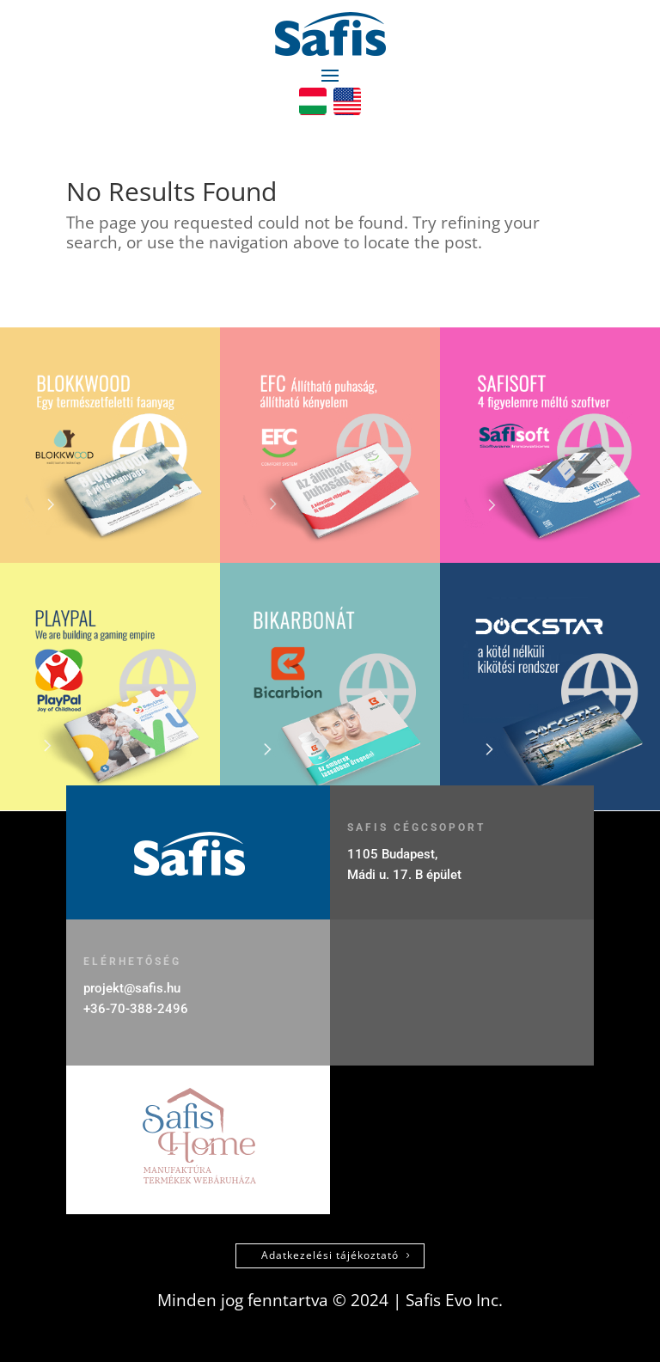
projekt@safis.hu (131, 988)
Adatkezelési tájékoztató (330, 1255)
